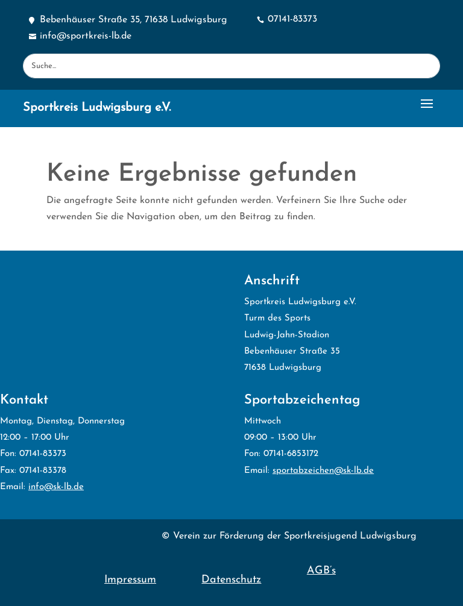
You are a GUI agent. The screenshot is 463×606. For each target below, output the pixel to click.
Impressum (130, 580)
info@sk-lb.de (56, 487)
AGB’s (321, 570)
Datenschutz (231, 580)
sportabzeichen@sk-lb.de (323, 470)
